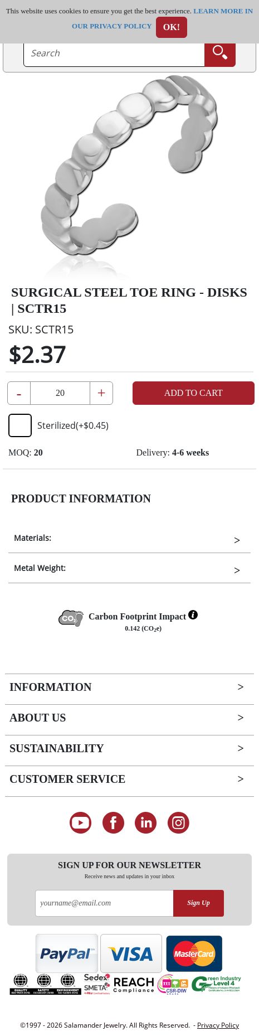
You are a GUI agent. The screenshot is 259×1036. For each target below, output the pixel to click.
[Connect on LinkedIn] (146, 823)
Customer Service (67, 779)
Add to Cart (193, 393)
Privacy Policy (218, 1025)
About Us (37, 717)
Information (50, 687)
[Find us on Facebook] (113, 823)
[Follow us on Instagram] (178, 823)
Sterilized (58, 425)
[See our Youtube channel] (80, 823)
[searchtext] (114, 53)
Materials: (32, 537)
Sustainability (56, 748)
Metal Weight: (40, 568)
